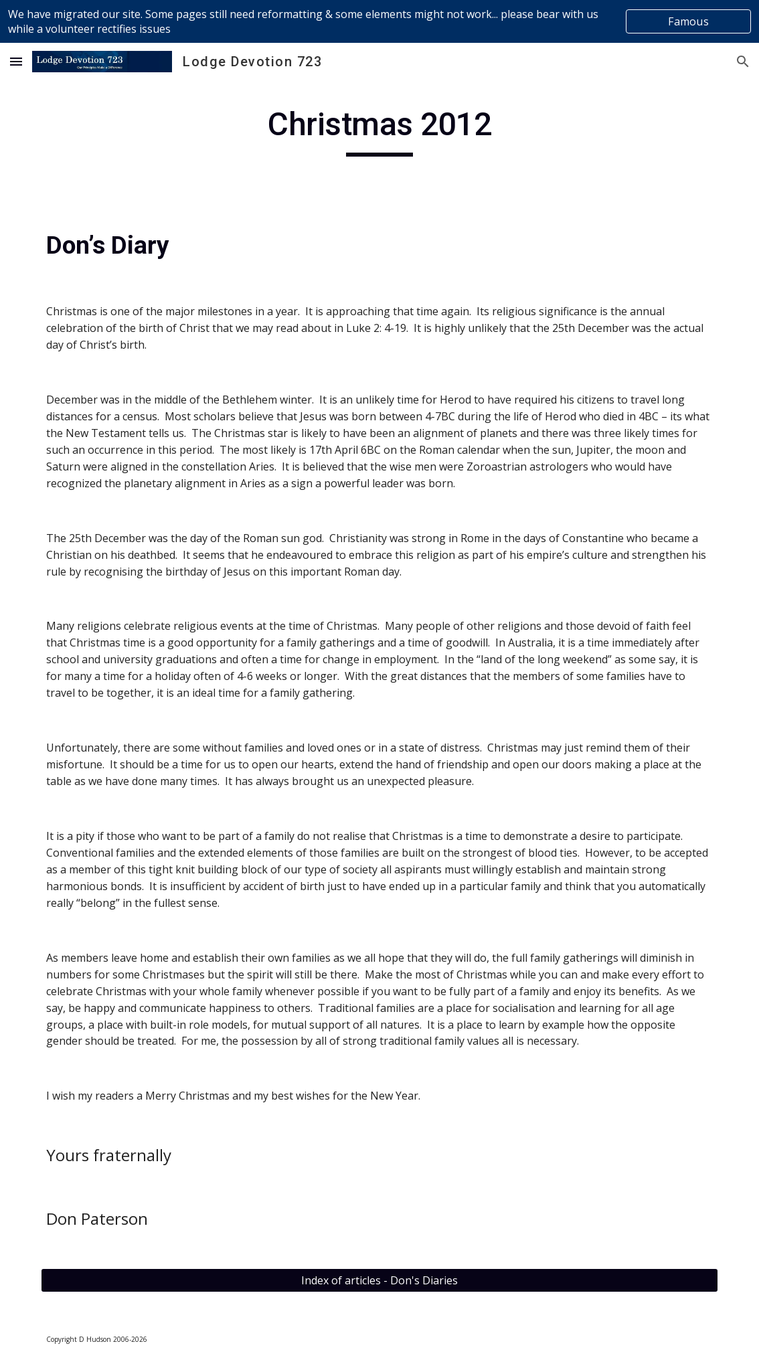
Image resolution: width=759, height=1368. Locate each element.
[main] (379, 130)
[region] (379, 21)
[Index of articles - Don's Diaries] (379, 1280)
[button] (16, 61)
